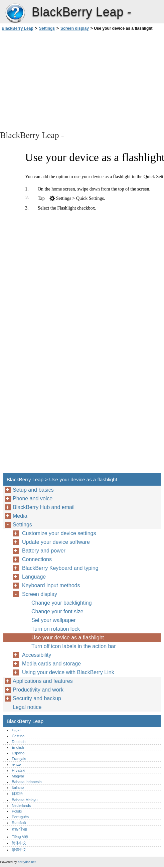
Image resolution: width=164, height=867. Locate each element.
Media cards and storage (51, 663)
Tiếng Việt (20, 837)
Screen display (74, 28)
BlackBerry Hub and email (43, 507)
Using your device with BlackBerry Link (68, 672)
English (18, 747)
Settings (47, 28)
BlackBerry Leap (15, 13)
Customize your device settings (59, 533)
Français (19, 759)
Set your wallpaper (53, 620)
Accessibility (36, 655)
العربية (16, 730)
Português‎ (20, 817)
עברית (16, 764)
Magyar (18, 776)
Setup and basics (33, 490)
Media (20, 516)
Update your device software (56, 542)
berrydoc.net (26, 862)
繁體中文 (19, 850)
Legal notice (27, 707)
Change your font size (57, 611)
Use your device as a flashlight (67, 637)
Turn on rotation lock (55, 629)
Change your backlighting (61, 603)
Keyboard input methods (51, 585)
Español (18, 753)
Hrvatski (18, 770)
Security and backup (37, 698)
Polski (17, 811)
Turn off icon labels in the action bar (73, 646)
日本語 (17, 793)
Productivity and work (38, 690)
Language (34, 577)
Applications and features (43, 681)
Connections (37, 559)
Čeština (18, 736)
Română (19, 823)
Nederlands (21, 805)
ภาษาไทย (19, 829)
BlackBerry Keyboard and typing (60, 568)
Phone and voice (32, 498)
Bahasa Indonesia (27, 782)
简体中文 (19, 843)
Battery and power (43, 550)
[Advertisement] (59, 80)
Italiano (18, 787)
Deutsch (18, 742)
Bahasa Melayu (24, 800)
